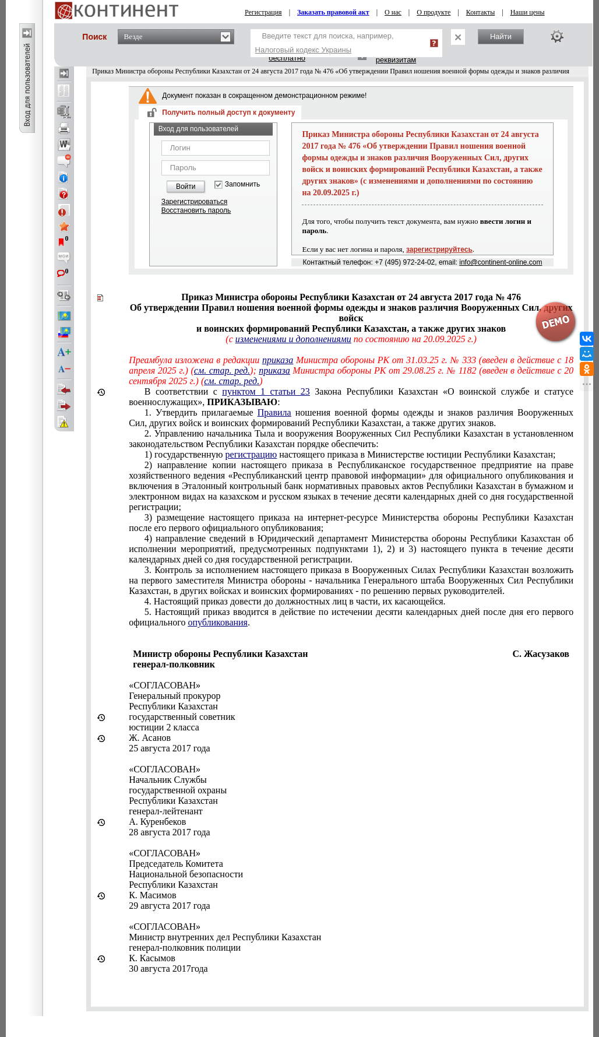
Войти (186, 186)
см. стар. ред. (222, 370)
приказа (277, 360)
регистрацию (251, 454)
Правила (274, 412)
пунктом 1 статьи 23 (265, 391)
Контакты (480, 12)
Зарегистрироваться (194, 202)
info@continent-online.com (500, 262)
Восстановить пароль (196, 210)
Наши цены (527, 12)
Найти (501, 36)
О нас (393, 12)
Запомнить (242, 184)
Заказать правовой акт (333, 12)
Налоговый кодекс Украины (303, 49)
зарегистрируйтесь (439, 249)
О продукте (433, 12)
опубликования (218, 622)
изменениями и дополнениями (293, 339)
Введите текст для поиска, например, (324, 42)
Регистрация (263, 12)
